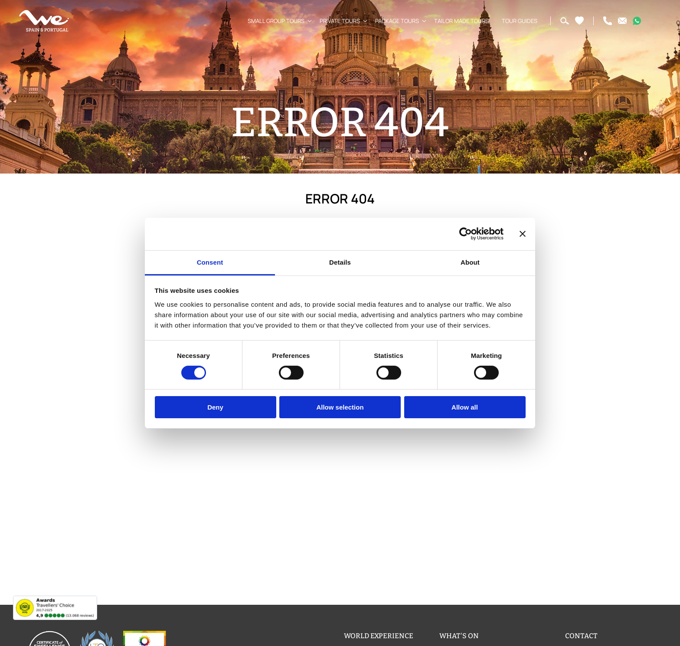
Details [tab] (340, 262)
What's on (459, 636)
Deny (215, 407)
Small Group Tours (272, 21)
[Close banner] (523, 234)
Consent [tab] (210, 262)
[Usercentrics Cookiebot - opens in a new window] (465, 233)
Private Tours (336, 21)
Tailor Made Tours (458, 21)
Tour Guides (516, 21)
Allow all (464, 407)
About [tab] (470, 262)
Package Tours (393, 21)
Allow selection (339, 407)
